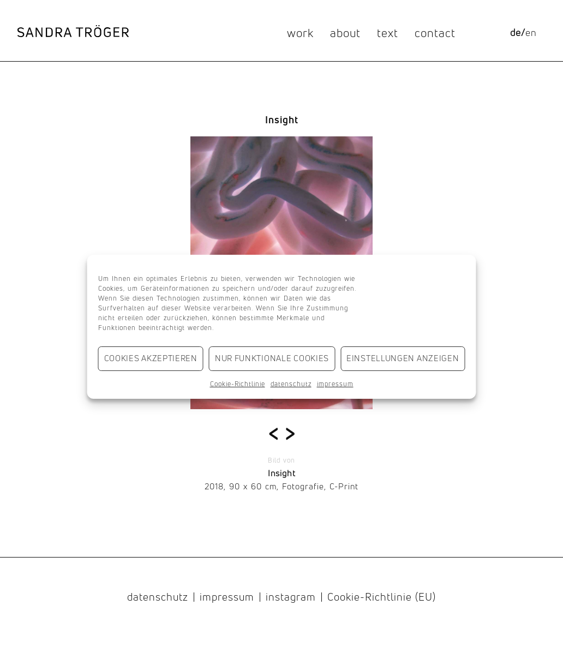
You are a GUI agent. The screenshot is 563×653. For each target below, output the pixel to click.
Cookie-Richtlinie (237, 383)
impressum (335, 383)
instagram (291, 597)
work (300, 32)
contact (435, 32)
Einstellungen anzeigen (402, 358)
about (345, 32)
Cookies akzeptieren (150, 358)
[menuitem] (515, 32)
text (387, 32)
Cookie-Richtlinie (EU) (381, 597)
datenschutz (291, 383)
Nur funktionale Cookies (272, 358)
